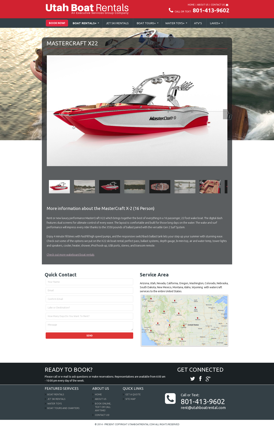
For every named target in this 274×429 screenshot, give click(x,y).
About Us (100, 399)
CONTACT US (218, 4)
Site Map (130, 399)
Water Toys (175, 23)
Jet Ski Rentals (117, 23)
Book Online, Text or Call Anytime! (103, 407)
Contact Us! (102, 415)
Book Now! (57, 23)
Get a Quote (133, 394)
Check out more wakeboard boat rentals (70, 254)
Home (98, 394)
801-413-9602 (199, 10)
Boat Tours (146, 23)
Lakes (215, 23)
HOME (191, 4)
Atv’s (198, 23)
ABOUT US (202, 4)
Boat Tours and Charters (63, 408)
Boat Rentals (84, 23)
